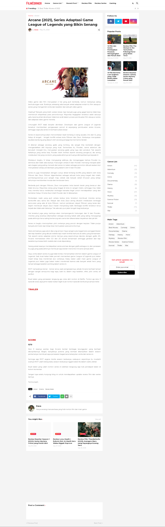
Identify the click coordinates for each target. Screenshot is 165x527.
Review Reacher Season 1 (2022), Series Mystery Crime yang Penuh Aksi (39, 441)
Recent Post (71, 3)
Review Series (100, 3)
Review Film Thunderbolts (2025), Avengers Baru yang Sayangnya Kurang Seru (89, 442)
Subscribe (122, 272)
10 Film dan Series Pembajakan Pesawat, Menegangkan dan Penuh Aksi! (113, 51)
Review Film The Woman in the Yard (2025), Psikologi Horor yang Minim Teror (129, 51)
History (122, 188)
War (122, 211)
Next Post (97, 523)
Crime (122, 177)
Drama (41, 389)
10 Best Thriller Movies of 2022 (49, 8)
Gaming (112, 3)
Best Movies (113, 228)
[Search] (137, 3)
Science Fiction (122, 200)
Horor (122, 192)
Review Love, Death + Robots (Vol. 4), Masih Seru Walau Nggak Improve (64, 441)
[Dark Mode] (133, 3)
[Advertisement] (64, 50)
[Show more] (71, 396)
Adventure (122, 169)
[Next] (138, 8)
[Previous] (135, 8)
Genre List (57, 3)
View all (98, 419)
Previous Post (32, 523)
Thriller (122, 207)
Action (37, 16)
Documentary (122, 181)
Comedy (122, 173)
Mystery (122, 196)
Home (47, 3)
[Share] (99, 30)
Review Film (87, 3)
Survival (122, 203)
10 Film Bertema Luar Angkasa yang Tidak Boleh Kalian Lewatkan (113, 76)
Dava (38, 406)
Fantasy (111, 235)
